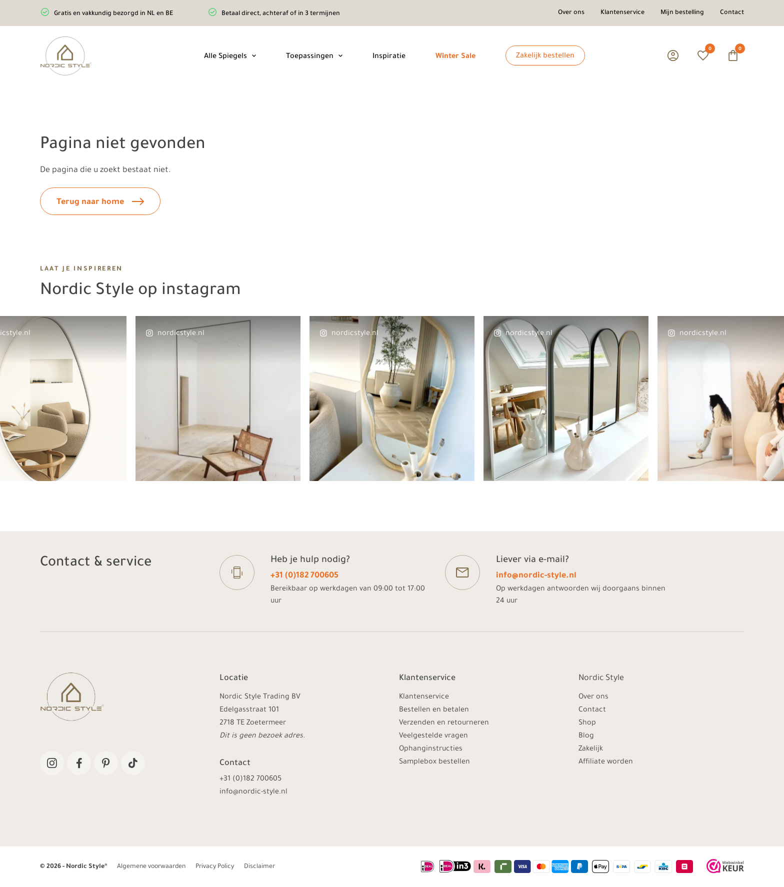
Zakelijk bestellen (545, 56)
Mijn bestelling (682, 13)
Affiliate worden (605, 762)
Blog (586, 736)
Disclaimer (259, 867)
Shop (587, 724)
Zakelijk (590, 750)
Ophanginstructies (430, 750)
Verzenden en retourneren (444, 724)
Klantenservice (622, 13)
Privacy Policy (215, 867)
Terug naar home (100, 202)
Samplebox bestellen (434, 762)
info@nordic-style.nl (536, 576)
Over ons (571, 13)
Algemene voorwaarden (151, 867)
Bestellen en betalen (434, 710)
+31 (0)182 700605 (304, 576)
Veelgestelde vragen (433, 736)
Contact (732, 13)
